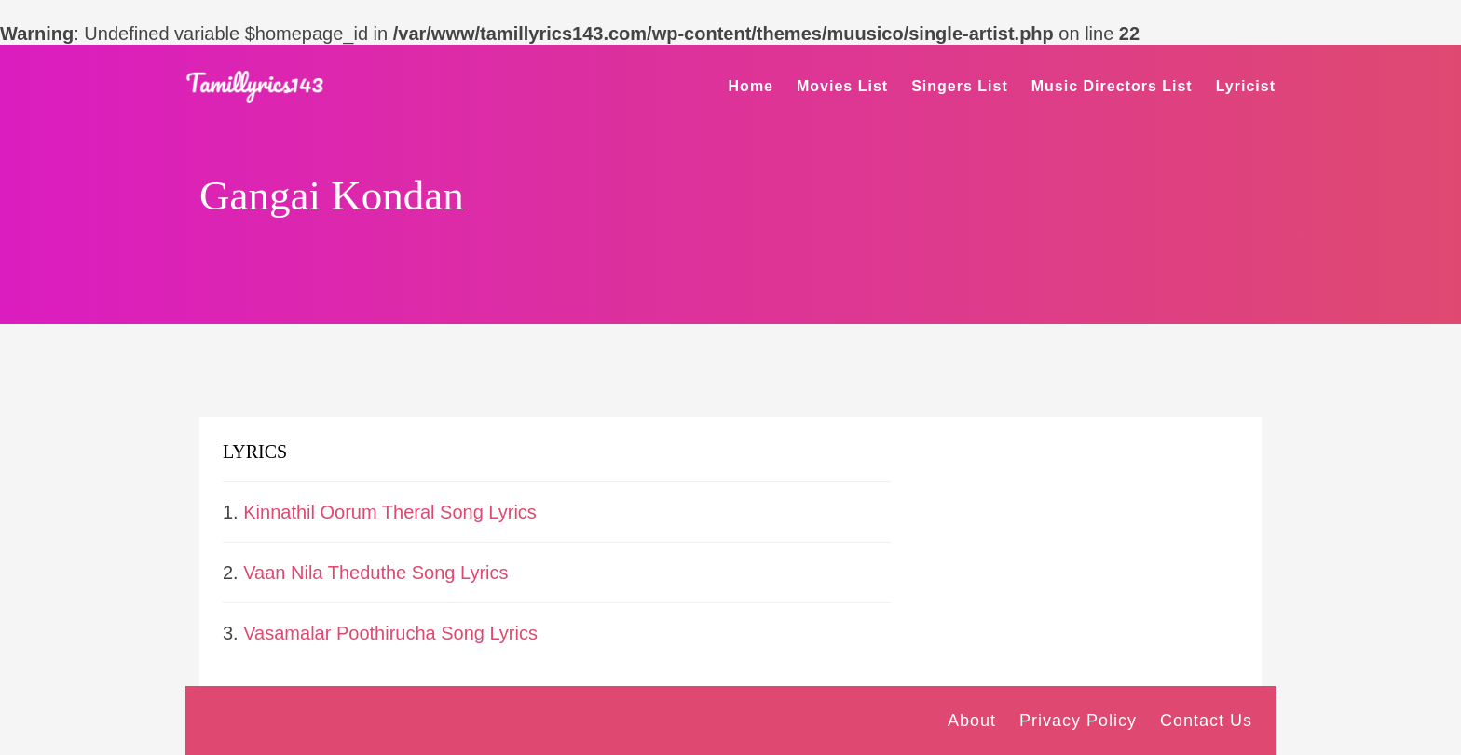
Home (751, 86)
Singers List (959, 86)
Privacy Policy (1078, 720)
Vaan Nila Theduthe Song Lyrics (375, 572)
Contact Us (1206, 720)
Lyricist (1246, 86)
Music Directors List (1112, 86)
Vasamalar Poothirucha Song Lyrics (390, 633)
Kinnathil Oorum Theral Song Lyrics (390, 512)
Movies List (842, 86)
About (972, 720)
